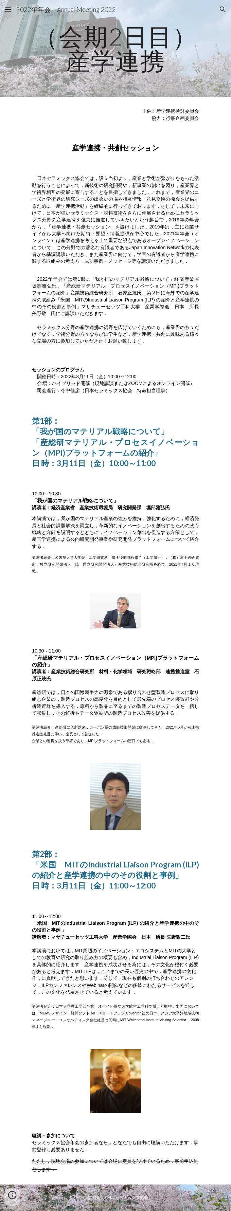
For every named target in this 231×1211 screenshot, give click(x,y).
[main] (115, 48)
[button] (8, 9)
